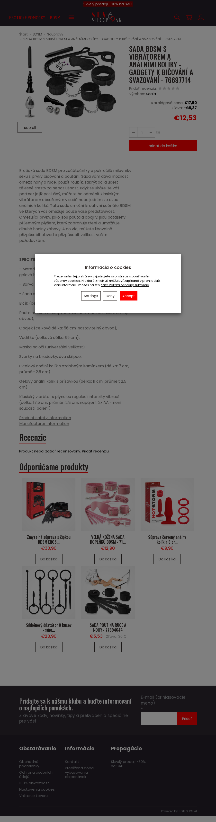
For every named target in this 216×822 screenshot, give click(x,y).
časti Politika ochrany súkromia (125, 285)
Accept (128, 295)
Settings (91, 295)
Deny (110, 295)
